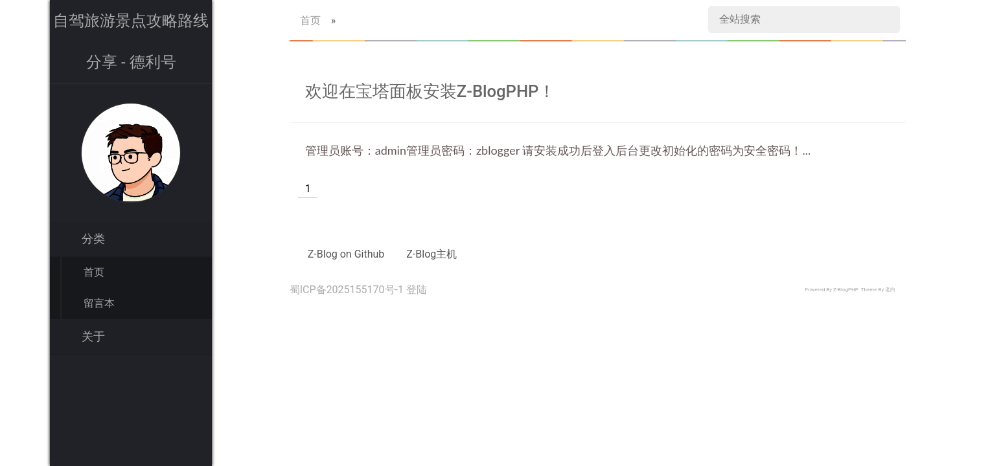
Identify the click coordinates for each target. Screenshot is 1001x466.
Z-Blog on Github (346, 254)
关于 (93, 336)
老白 (890, 290)
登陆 (416, 289)
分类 (93, 238)
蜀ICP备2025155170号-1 (347, 289)
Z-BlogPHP (845, 290)
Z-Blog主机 (431, 254)
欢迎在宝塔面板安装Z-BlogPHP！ (430, 91)
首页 (94, 272)
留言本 (99, 303)
